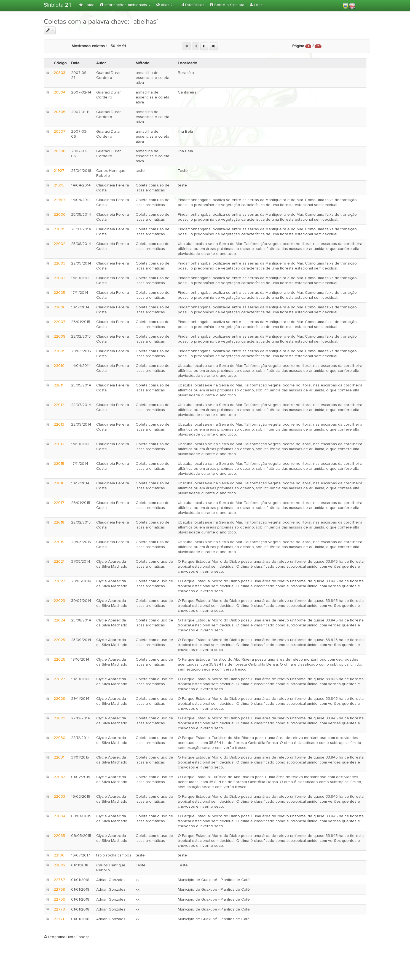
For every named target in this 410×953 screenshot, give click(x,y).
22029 (59, 718)
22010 (59, 366)
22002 (59, 244)
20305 (59, 112)
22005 (59, 293)
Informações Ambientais (125, 5)
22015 (59, 464)
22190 (59, 855)
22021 (59, 562)
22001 (59, 229)
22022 (59, 581)
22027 (59, 679)
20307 (59, 132)
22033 (59, 797)
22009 (60, 351)
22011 (58, 385)
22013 (59, 424)
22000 (60, 215)
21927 (59, 171)
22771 (59, 919)
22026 (59, 659)
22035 (59, 836)
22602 (59, 865)
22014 (59, 444)
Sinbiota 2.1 (57, 5)
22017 (59, 503)
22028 (59, 699)
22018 (59, 522)
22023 (59, 601)
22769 (59, 899)
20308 (59, 151)
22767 (59, 880)
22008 (59, 336)
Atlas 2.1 (165, 5)
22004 (60, 278)
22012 (59, 405)
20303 (59, 73)
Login (257, 5)
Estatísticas (192, 5)
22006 (60, 307)
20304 (60, 92)
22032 (59, 777)
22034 (59, 816)
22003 (59, 263)
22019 (59, 542)
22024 (59, 620)
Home (87, 5)
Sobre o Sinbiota (227, 5)
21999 (59, 200)
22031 (59, 757)
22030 (59, 738)
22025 (59, 640)
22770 (59, 909)
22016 (59, 483)
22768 (59, 889)
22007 (59, 322)
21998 (59, 185)
